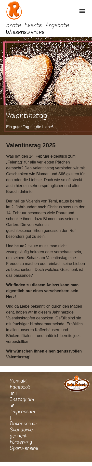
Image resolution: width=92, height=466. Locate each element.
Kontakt (18, 381)
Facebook (20, 390)
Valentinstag (26, 116)
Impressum (22, 411)
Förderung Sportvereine (24, 445)
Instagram (22, 402)
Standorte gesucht (21, 433)
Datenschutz (24, 423)
